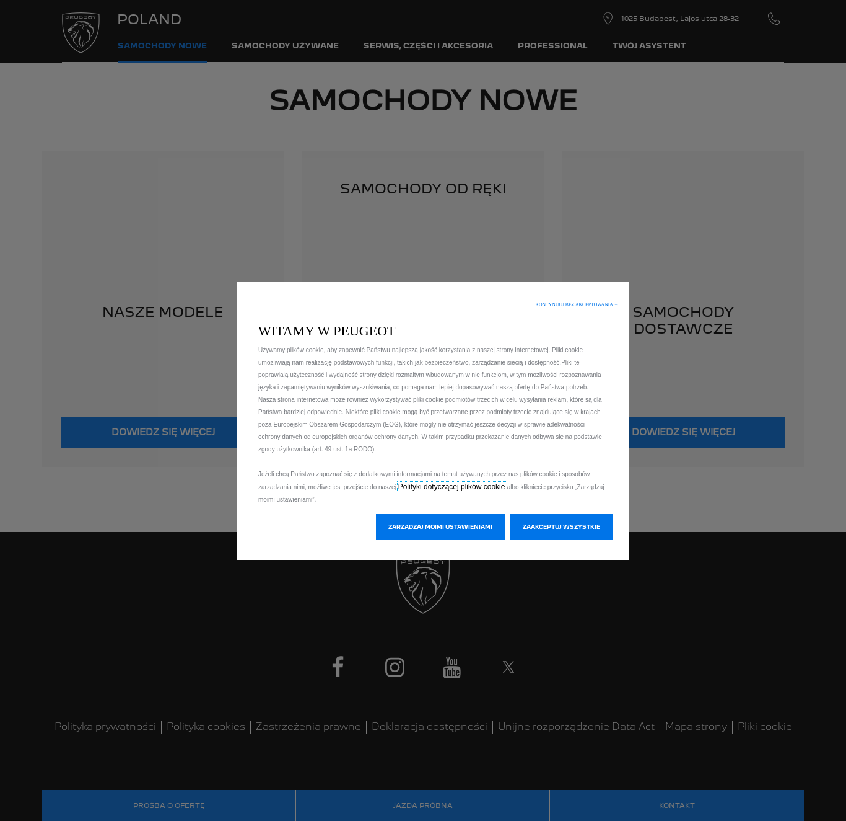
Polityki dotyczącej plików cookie (452, 486)
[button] (577, 305)
